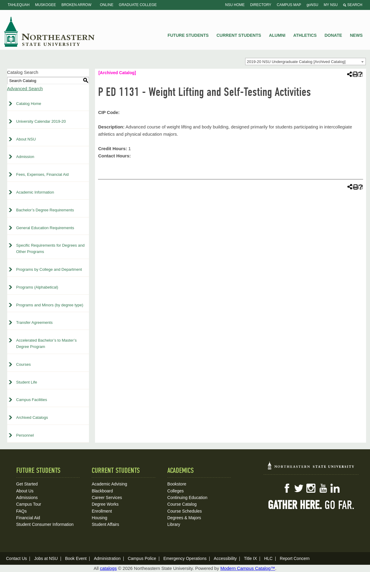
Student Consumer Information (45, 524)
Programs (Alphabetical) (37, 287)
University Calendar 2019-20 (41, 121)
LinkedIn (335, 488)
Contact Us (16, 558)
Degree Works (105, 504)
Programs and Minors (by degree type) (50, 305)
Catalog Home (28, 103)
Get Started (27, 484)
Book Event (76, 558)
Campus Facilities (31, 399)
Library (173, 524)
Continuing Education (187, 497)
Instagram (310, 488)
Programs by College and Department (49, 269)
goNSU (312, 5)
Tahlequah (19, 5)
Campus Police (142, 558)
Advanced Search (25, 88)
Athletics (305, 35)
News (356, 35)
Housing (99, 517)
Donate (333, 35)
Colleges (175, 490)
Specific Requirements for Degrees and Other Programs (50, 248)
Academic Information (35, 192)
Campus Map (289, 5)
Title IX (250, 558)
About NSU (26, 139)
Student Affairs (105, 524)
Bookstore (176, 484)
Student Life (26, 382)
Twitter (298, 488)
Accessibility (225, 558)
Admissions (27, 497)
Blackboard (102, 490)
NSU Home (235, 5)
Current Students (239, 35)
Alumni (277, 35)
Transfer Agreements (34, 322)
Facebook (286, 488)
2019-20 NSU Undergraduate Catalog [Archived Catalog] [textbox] (296, 61)
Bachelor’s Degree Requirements (45, 210)
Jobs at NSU (46, 558)
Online (106, 5)
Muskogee (45, 5)
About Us (25, 490)
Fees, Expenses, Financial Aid (42, 174)
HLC (268, 558)
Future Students (188, 35)
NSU (49, 32)
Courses (23, 364)
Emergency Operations (185, 558)
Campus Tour (28, 504)
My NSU (331, 5)
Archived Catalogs (32, 417)
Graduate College (138, 5)
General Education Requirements (45, 228)
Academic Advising (109, 484)
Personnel (25, 435)
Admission (25, 156)
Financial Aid (28, 517)
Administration (107, 558)
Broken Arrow (76, 5)
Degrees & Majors (184, 517)
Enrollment (102, 511)
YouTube (322, 488)
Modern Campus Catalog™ (247, 568)
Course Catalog (182, 504)
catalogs (108, 568)
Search (352, 5)
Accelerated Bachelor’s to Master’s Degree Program (46, 343)
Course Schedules (184, 511)
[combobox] (305, 61)
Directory (260, 5)
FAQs (21, 511)
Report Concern (295, 558)
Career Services (107, 497)
